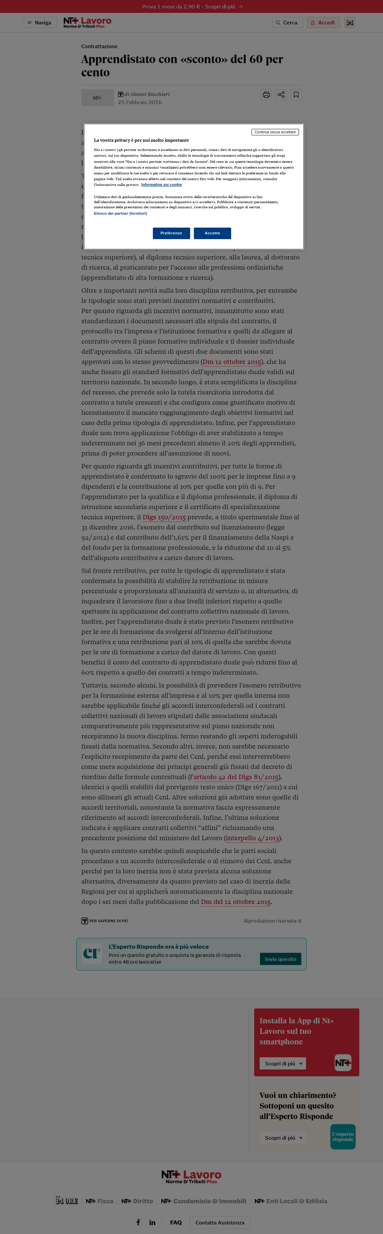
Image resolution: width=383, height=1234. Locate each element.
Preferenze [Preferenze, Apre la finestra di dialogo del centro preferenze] (171, 233)
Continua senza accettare (275, 132)
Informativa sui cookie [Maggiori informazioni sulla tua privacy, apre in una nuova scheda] (161, 184)
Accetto (212, 233)
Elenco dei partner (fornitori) (120, 213)
